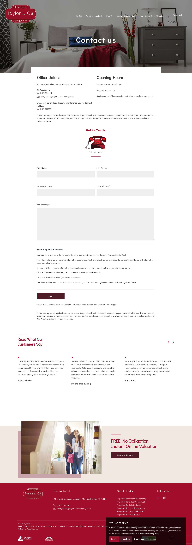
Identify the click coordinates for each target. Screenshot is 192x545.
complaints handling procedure (92, 118)
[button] (168, 342)
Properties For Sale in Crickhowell (131, 501)
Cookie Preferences (88, 526)
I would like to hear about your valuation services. (59, 277)
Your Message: (43, 204)
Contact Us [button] (151, 15)
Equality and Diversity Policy (69, 526)
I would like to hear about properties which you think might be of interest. (69, 272)
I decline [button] (126, 539)
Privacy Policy (87, 304)
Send (50, 296)
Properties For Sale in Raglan (129, 505)
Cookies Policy (52, 526)
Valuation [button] (162, 15)
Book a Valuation (125, 455)
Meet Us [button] (112, 15)
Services (128, 15)
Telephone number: (45, 186)
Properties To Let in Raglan (128, 514)
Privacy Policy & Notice (37, 526)
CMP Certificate (102, 526)
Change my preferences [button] (145, 539)
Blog (142, 15)
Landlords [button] (101, 15)
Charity (120, 15)
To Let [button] (91, 15)
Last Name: (102, 167)
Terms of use (22, 526)
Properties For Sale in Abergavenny (131, 498)
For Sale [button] (82, 15)
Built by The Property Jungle (28, 529)
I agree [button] (114, 539)
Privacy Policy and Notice (51, 282)
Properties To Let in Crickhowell (130, 511)
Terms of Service (104, 304)
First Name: (42, 167)
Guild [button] (136, 15)
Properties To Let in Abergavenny (131, 508)
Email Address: (103, 186)
